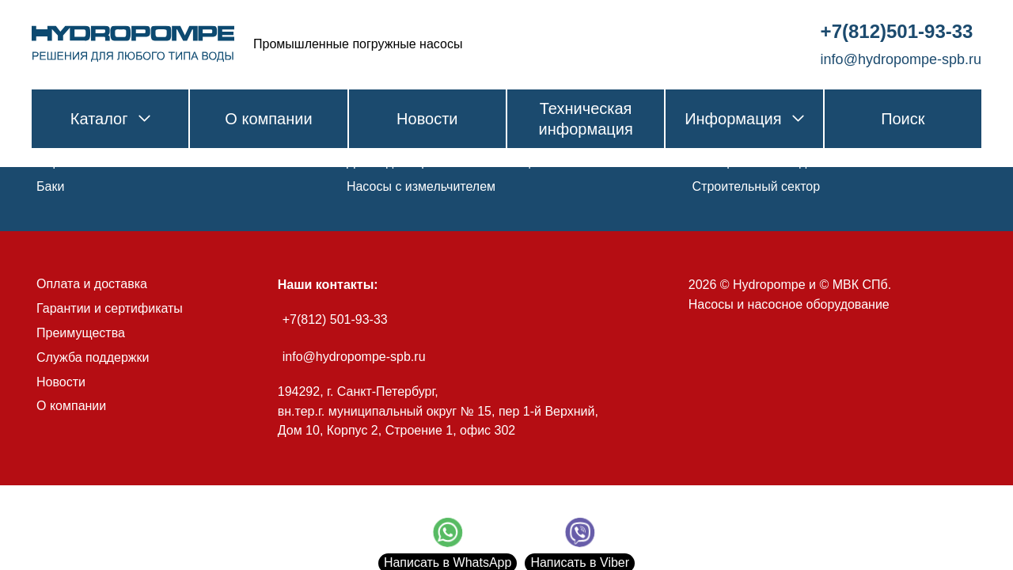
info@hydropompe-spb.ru (354, 356)
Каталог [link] (110, 118)
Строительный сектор (756, 186)
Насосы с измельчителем (421, 186)
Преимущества (80, 333)
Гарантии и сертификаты (109, 308)
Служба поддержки (92, 357)
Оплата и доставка (91, 284)
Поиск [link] (902, 118)
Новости (60, 382)
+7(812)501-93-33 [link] (897, 31)
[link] (133, 44)
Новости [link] (426, 118)
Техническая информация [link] (585, 119)
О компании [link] (268, 118)
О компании (71, 405)
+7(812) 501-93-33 (335, 319)
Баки (50, 186)
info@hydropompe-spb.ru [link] (901, 59)
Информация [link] (744, 118)
